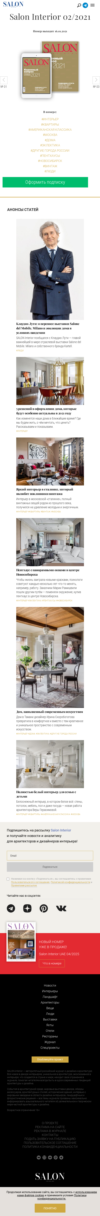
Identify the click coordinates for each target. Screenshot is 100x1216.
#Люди (50, 171)
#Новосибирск (50, 161)
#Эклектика (50, 145)
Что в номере (52, 963)
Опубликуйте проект (50, 1059)
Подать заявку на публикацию (50, 1139)
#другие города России (50, 150)
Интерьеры (50, 991)
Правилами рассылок (24, 885)
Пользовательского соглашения (30, 882)
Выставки (50, 1019)
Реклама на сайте (50, 1127)
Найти (79, 5)
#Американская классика (50, 129)
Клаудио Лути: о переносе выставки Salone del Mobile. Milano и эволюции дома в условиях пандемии (47, 328)
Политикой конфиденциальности (70, 882)
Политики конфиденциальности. (61, 1197)
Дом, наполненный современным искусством (49, 712)
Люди (50, 1014)
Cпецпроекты (50, 1047)
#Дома (50, 140)
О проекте (50, 1123)
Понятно (50, 1208)
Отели (50, 1030)
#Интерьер (50, 119)
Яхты (50, 1025)
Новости (50, 985)
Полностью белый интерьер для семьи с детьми (46, 794)
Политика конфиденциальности (50, 1146)
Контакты (50, 1135)
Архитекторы (50, 1002)
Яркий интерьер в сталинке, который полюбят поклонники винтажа (44, 491)
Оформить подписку (45, 182)
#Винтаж (50, 166)
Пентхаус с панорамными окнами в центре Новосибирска (47, 572)
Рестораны (50, 1036)
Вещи (50, 1008)
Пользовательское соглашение (50, 1143)
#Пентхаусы (50, 155)
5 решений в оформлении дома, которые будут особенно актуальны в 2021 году (46, 411)
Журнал (50, 1042)
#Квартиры (50, 124)
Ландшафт (50, 997)
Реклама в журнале (50, 1131)
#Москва (50, 135)
